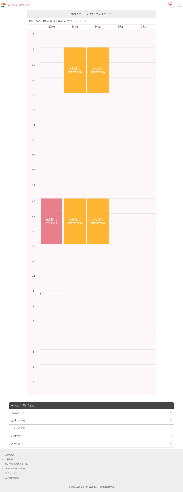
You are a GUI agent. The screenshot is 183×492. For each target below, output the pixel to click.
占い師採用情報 (12, 478)
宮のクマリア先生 (65, 21)
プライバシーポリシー (15, 468)
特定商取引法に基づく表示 (17, 464)
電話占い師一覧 (48, 21)
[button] (51, 221)
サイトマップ (11, 473)
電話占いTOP (34, 21)
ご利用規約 (10, 455)
